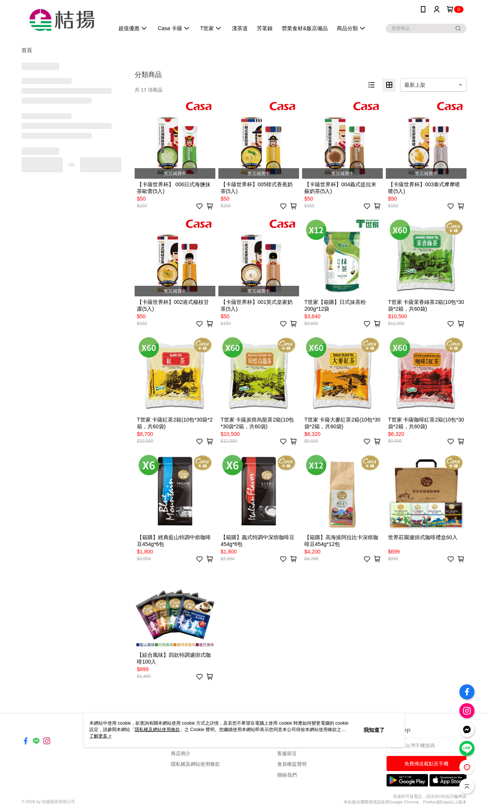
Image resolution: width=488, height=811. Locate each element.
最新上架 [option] (414, 85)
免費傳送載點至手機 (426, 764)
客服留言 (287, 753)
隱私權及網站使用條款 (195, 764)
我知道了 (374, 730)
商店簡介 (180, 753)
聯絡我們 (287, 775)
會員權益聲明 (292, 764)
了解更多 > (100, 736)
